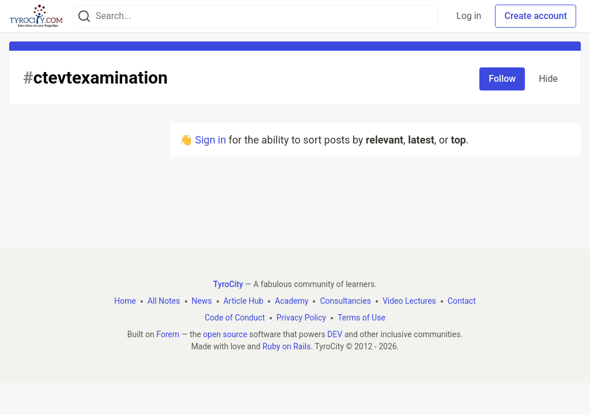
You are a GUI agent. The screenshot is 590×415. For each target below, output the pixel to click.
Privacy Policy (301, 317)
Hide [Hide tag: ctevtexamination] (548, 78)
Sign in (210, 140)
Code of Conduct (235, 317)
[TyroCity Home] (36, 16)
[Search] (84, 16)
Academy (291, 300)
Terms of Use (361, 317)
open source (225, 334)
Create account (535, 15)
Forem (167, 334)
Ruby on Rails (287, 346)
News (202, 300)
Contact (462, 300)
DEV (334, 334)
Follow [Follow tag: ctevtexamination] (502, 78)
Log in (468, 15)
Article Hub (243, 300)
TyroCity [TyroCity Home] (228, 284)
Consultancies (345, 300)
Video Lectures (409, 300)
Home (125, 300)
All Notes (164, 300)
